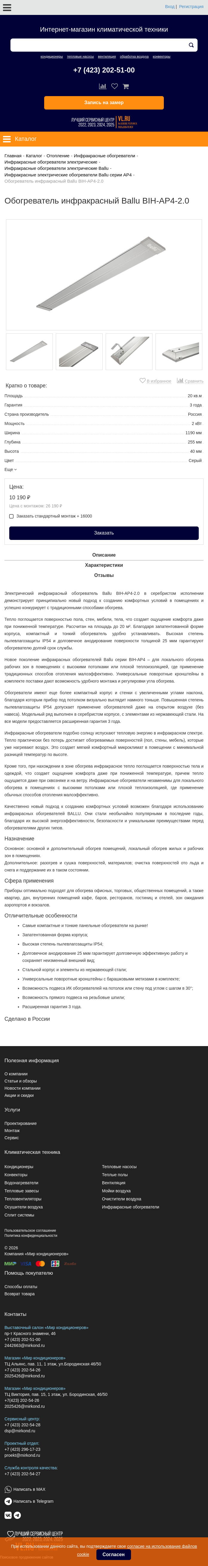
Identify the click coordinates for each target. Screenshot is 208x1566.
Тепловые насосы (119, 1166)
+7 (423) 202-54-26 (22, 1370)
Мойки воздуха (116, 1190)
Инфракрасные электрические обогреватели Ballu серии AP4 (68, 174)
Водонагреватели (21, 1182)
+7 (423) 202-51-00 (104, 70)
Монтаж (12, 1130)
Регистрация (191, 6)
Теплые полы (115, 1174)
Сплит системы (19, 1215)
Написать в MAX (29, 1489)
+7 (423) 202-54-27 (22, 1473)
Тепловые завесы (21, 1190)
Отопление (58, 155)
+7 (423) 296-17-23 (22, 1449)
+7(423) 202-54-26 (21, 1400)
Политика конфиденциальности (30, 1236)
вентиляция (107, 56)
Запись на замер (104, 102)
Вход (170, 6)
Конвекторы (15, 1174)
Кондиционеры (18, 1166)
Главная (12, 155)
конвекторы (161, 56)
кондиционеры (52, 56)
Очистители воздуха (121, 1199)
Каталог (34, 155)
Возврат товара (19, 1293)
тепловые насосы (80, 56)
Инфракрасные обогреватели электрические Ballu (56, 168)
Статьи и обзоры (20, 1081)
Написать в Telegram (33, 1501)
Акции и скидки (19, 1095)
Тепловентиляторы (22, 1199)
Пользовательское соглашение (30, 1230)
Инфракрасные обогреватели (104, 155)
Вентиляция (113, 1182)
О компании (15, 1073)
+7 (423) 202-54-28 (22, 1424)
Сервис (11, 1137)
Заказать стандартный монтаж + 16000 (50, 516)
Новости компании (22, 1088)
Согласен (114, 1554)
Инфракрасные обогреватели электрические (50, 161)
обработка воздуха (134, 56)
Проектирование (20, 1123)
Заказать (104, 532)
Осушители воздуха (23, 1207)
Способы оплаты (20, 1286)
